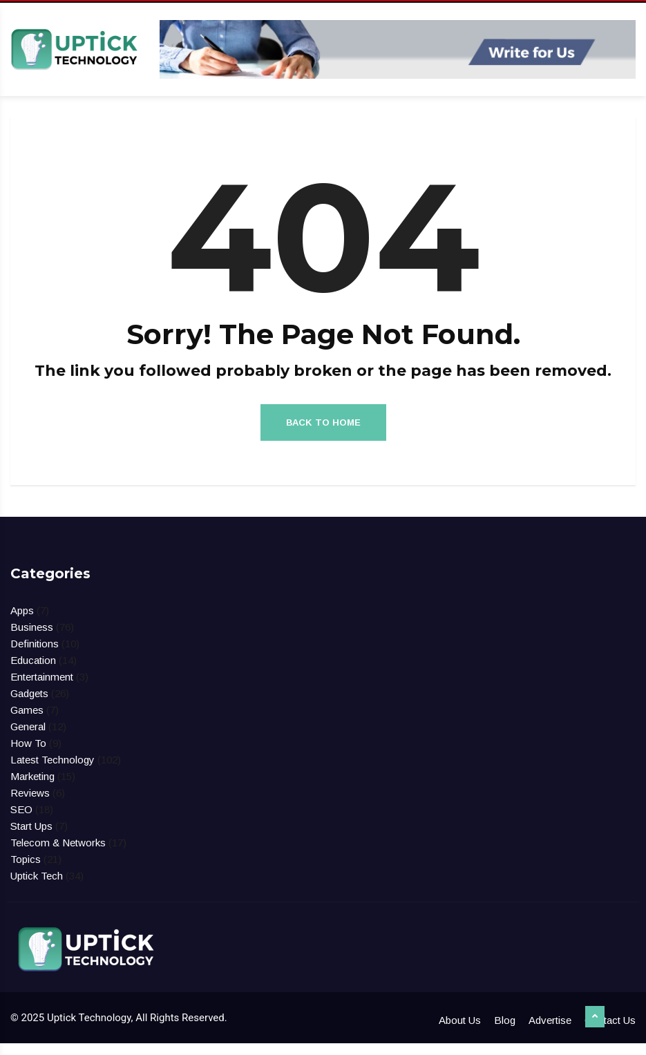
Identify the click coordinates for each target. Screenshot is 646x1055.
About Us (460, 1032)
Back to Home (323, 433)
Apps (22, 622)
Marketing (32, 788)
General (28, 738)
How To (28, 755)
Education (33, 672)
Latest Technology (52, 771)
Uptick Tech (36, 887)
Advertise (550, 1032)
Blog (504, 1032)
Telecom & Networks (58, 854)
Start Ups (31, 838)
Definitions (34, 655)
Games (27, 722)
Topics (25, 871)
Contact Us (610, 1032)
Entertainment (41, 688)
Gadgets (29, 705)
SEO (21, 821)
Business (31, 639)
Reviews (30, 804)
